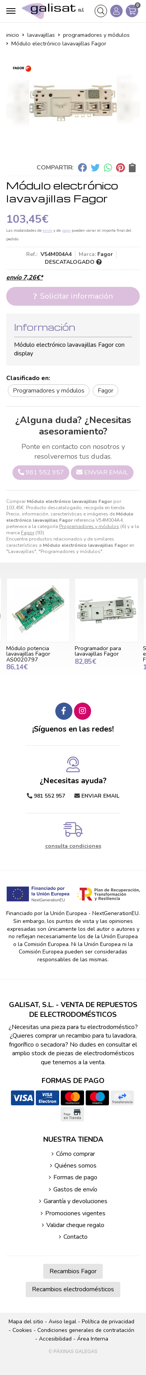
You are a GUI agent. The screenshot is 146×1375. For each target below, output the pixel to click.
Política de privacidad (108, 1321)
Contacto (75, 1237)
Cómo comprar (75, 1154)
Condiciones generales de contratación (85, 1330)
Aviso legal (62, 1321)
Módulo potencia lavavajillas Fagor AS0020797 (28, 653)
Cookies (22, 1330)
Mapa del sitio (26, 1321)
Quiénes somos (76, 1165)
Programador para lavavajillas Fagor (98, 651)
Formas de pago (75, 1177)
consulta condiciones (73, 846)
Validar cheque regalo (75, 1225)
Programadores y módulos (89, 526)
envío (47, 230)
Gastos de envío (75, 1189)
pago (66, 230)
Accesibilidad (55, 1339)
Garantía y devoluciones (75, 1201)
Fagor (27, 533)
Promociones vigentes (75, 1213)
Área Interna (92, 1339)
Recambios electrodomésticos (73, 1289)
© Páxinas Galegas (73, 1351)
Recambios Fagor (73, 1271)
